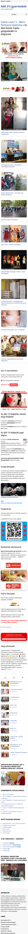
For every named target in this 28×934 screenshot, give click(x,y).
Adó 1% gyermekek (14, 6)
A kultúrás (6, 850)
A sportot (6, 848)
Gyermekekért (13, 720)
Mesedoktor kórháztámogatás (8, 922)
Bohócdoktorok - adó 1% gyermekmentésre (16, 682)
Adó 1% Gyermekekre (8, 794)
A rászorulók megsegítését (12, 847)
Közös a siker (13, 705)
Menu (14, 14)
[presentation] (5, 677)
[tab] (5, 677)
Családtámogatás (14, 697)
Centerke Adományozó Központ (8, 924)
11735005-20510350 (12, 497)
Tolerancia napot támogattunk (9, 220)
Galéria (4, 22)
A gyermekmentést (12, 845)
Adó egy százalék (5, 926)
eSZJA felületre (11, 423)
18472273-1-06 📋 (14, 56)
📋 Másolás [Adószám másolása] (13, 384)
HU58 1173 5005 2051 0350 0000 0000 (11, 503)
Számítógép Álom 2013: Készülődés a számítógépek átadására (11, 166)
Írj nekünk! (9, 669)
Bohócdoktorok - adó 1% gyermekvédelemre (16, 745)
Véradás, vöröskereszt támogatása (18, 752)
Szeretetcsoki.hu (5, 929)
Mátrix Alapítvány (6, 627)
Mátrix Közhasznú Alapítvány (8, 933)
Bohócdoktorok (14, 713)
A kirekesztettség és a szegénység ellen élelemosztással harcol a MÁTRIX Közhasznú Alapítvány (13, 303)
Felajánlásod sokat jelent (16, 689)
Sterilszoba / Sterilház (6, 931)
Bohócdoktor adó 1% (6, 920)
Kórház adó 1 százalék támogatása (11, 244)
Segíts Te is (13, 728)
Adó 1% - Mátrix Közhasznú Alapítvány (13, 24)
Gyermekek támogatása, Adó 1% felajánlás (13, 330)
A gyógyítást (8, 843)
